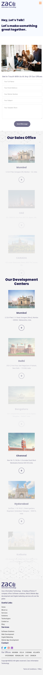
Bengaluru (19, 656)
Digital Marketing (7, 637)
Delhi (22, 652)
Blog (3, 624)
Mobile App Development (10, 640)
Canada (33, 656)
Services (4, 613)
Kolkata (36, 652)
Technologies (5, 618)
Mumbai (15, 652)
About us (4, 610)
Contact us (5, 621)
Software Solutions (7, 631)
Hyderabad (9, 656)
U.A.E (27, 656)
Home (3, 607)
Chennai (28, 652)
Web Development (7, 634)
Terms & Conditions (29, 669)
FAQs (40, 669)
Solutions (4, 616)
